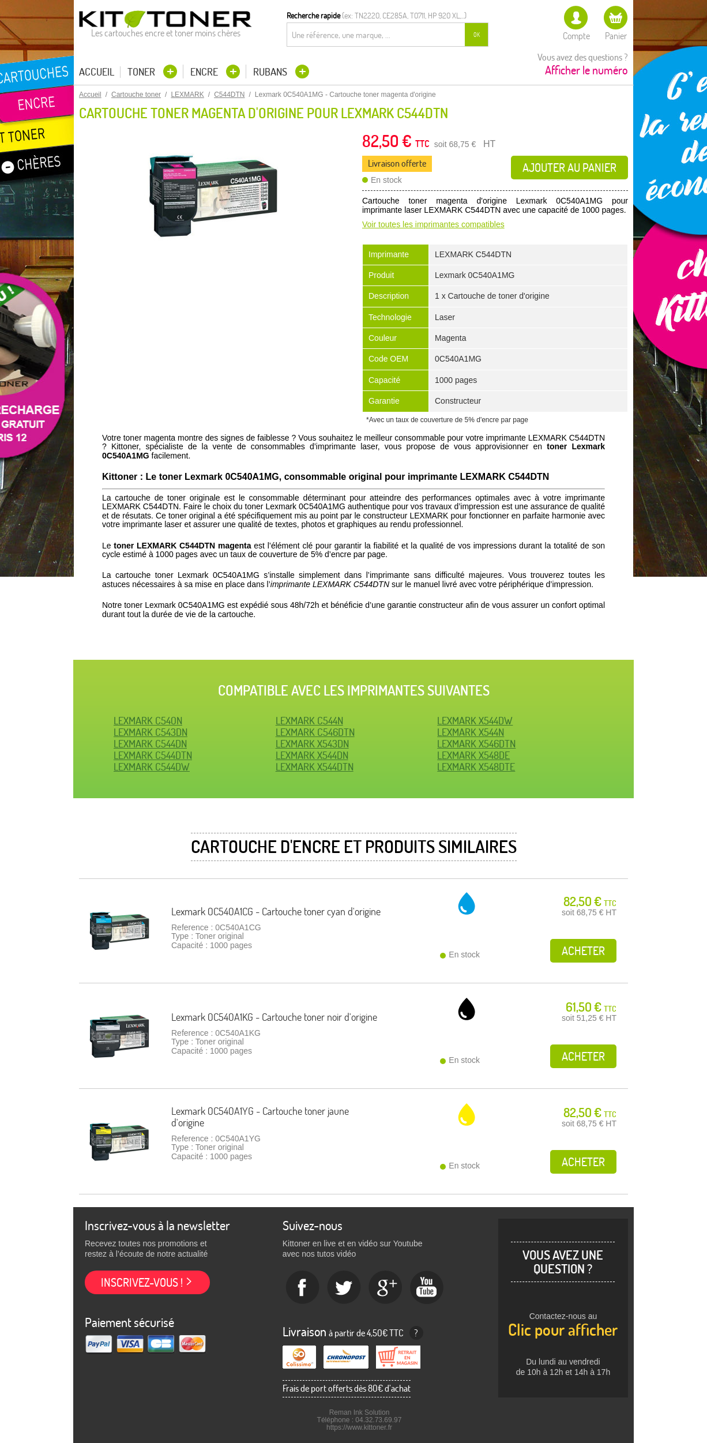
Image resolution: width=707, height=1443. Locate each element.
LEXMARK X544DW (475, 720)
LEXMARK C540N (148, 720)
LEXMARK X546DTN (476, 743)
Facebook (302, 1288)
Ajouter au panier (569, 167)
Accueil (96, 72)
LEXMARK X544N (470, 732)
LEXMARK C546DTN (315, 732)
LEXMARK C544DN (150, 743)
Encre (205, 71)
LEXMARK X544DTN (315, 766)
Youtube (427, 1288)
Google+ (385, 1288)
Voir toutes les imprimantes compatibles (433, 224)
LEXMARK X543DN (312, 743)
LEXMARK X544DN (312, 755)
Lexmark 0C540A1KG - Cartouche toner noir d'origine (274, 1017)
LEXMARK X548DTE (476, 766)
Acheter (583, 951)
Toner (142, 71)
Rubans (271, 71)
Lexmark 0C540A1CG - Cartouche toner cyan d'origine (276, 911)
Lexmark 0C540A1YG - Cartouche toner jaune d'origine (260, 1116)
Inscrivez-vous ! (142, 1282)
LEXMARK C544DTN (153, 755)
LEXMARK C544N (309, 720)
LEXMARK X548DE (473, 755)
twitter (344, 1288)
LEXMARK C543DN (150, 732)
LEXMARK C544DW (152, 766)
